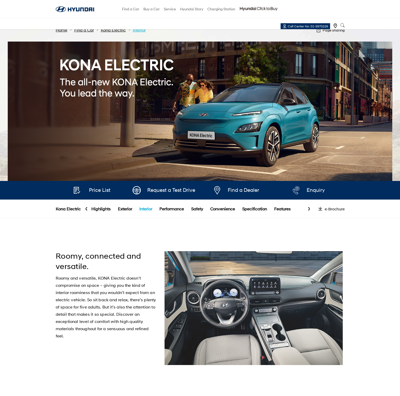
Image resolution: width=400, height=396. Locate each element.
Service (170, 9)
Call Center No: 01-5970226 (308, 26)
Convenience (222, 208)
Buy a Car (151, 9)
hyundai (75, 9)
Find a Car (130, 9)
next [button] (309, 208)
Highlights (101, 208)
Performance (171, 208)
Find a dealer (335, 25)
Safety (197, 208)
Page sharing (334, 30)
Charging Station (221, 9)
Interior (145, 208)
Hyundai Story (191, 9)
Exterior (125, 208)
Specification (254, 208)
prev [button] (86, 208)
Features (282, 208)
